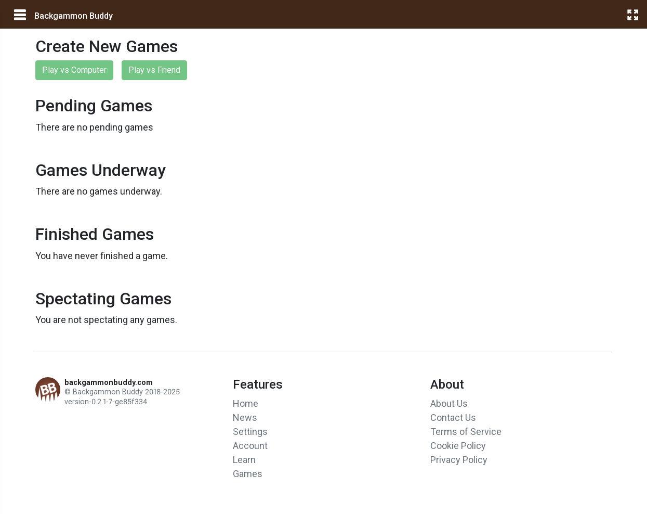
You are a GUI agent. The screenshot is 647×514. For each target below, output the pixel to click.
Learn (244, 459)
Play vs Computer (74, 70)
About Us (449, 403)
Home (245, 403)
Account (250, 445)
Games (247, 473)
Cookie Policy (458, 445)
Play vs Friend (154, 70)
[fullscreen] (632, 14)
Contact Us (453, 417)
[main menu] (19, 15)
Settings (250, 431)
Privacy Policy (458, 459)
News (245, 417)
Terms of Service (465, 431)
